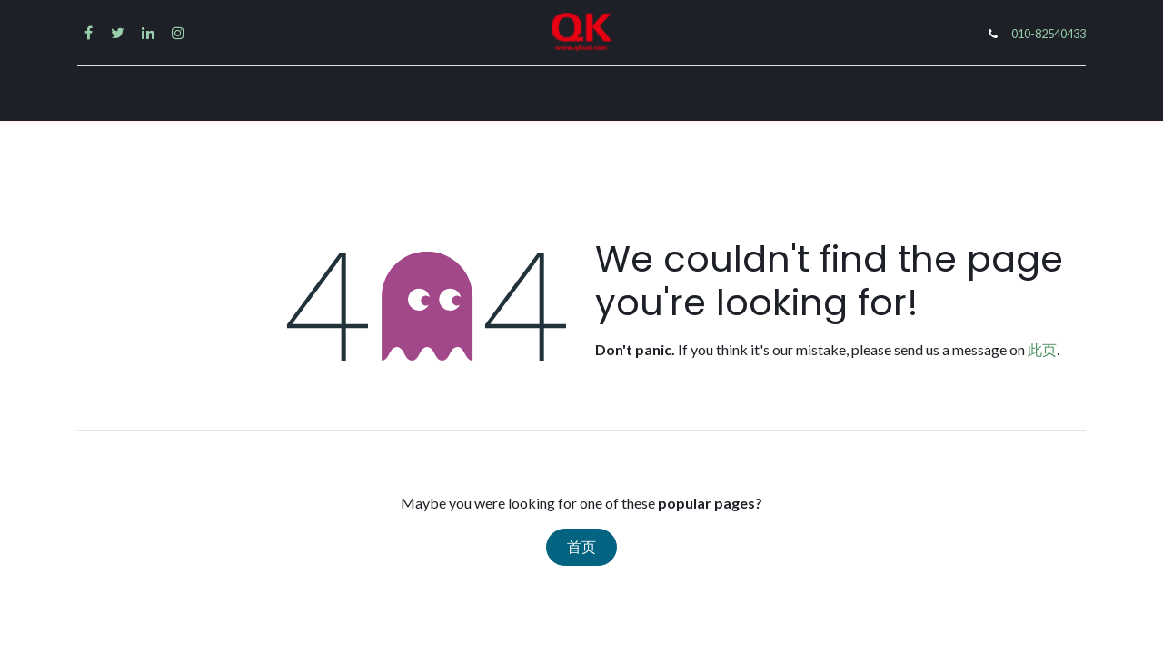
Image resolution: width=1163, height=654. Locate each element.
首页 (581, 547)
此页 (1042, 349)
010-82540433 (1048, 33)
